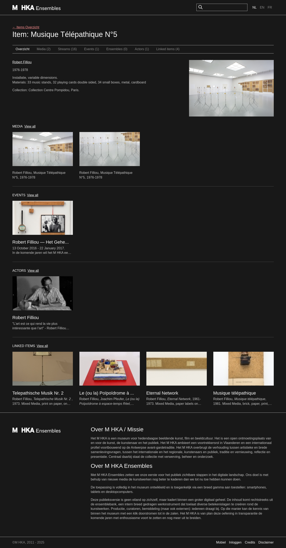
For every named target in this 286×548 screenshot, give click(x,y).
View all (30, 126)
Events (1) (91, 49)
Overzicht (23, 49)
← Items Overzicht (25, 27)
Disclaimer (266, 542)
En (262, 7)
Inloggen (235, 542)
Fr (270, 7)
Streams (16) (67, 49)
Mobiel (221, 542)
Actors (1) (142, 49)
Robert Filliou (22, 62)
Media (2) (44, 49)
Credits (250, 542)
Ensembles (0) (116, 49)
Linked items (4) (168, 49)
